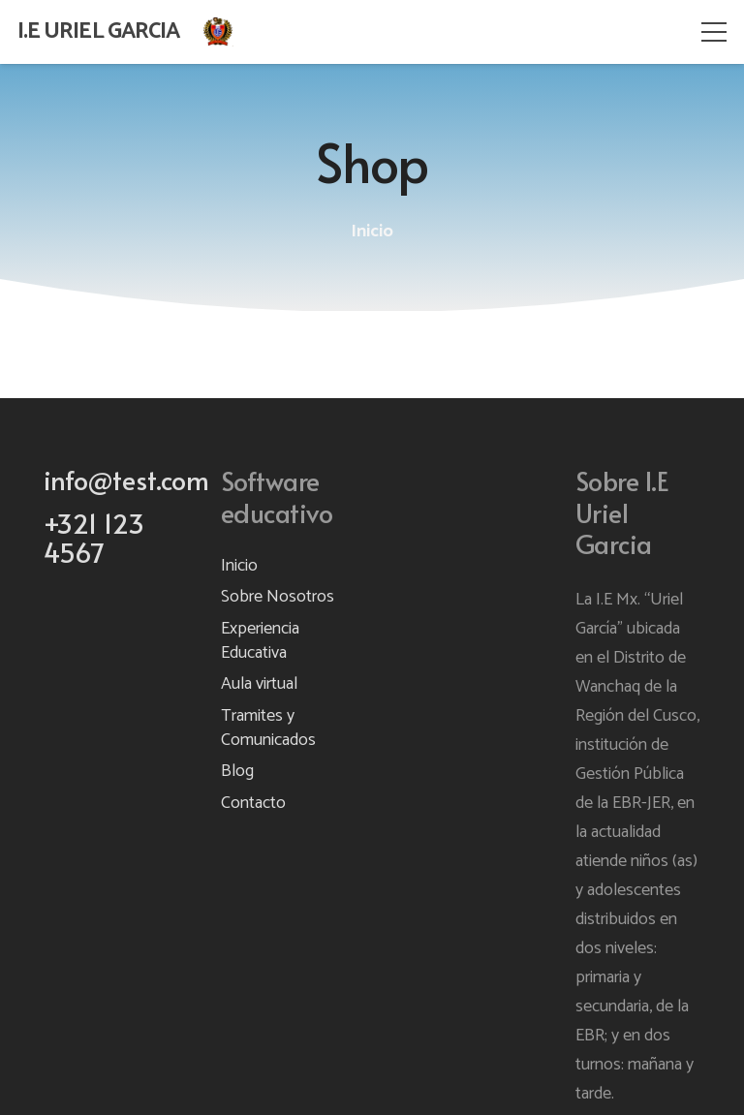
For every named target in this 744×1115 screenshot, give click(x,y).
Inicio (239, 565)
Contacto (253, 803)
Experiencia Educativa (260, 640)
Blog (237, 771)
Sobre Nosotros (277, 596)
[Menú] (714, 32)
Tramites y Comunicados (268, 728)
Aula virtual (259, 683)
